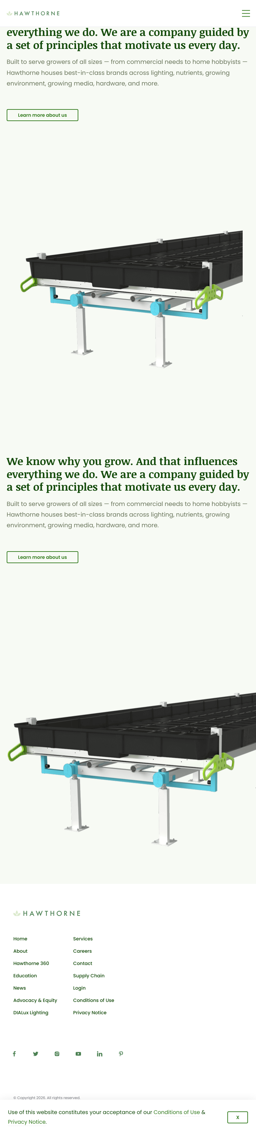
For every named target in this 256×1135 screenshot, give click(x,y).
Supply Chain (89, 975)
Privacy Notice (90, 1012)
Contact (82, 963)
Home (20, 938)
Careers (82, 951)
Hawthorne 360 (31, 963)
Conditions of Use (93, 1000)
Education (25, 975)
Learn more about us (42, 115)
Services (83, 938)
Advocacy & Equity (35, 1000)
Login (93, 989)
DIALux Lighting (30, 1012)
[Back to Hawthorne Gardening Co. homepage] (43, 13)
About (20, 951)
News (19, 988)
